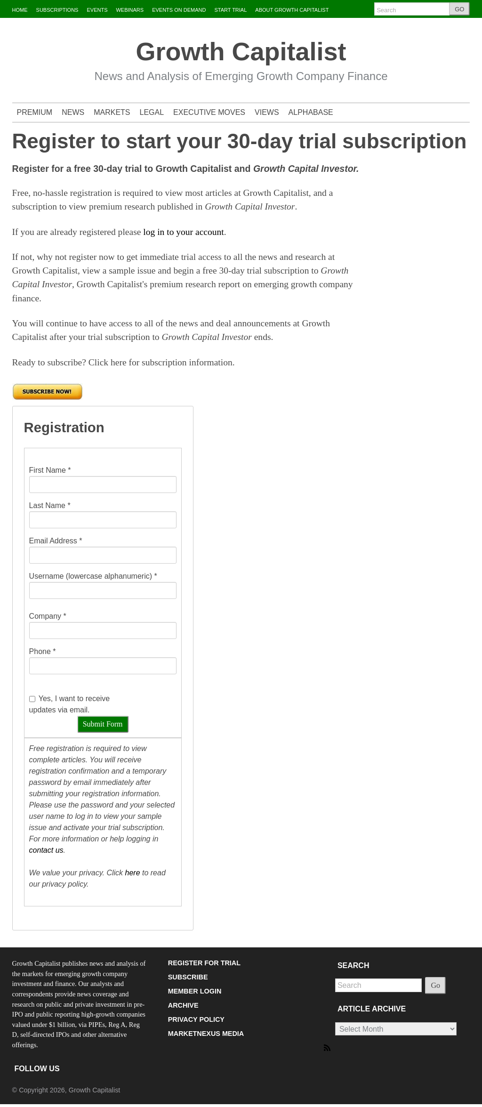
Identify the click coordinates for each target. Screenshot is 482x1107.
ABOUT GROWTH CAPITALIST (292, 10)
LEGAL (152, 112)
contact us (46, 850)
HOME (20, 10)
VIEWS (267, 112)
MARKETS (112, 112)
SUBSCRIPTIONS (57, 10)
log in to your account (183, 232)
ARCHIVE (183, 1005)
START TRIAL (230, 10)
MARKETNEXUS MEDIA (206, 1033)
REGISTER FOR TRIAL (204, 963)
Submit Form (103, 724)
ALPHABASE (311, 112)
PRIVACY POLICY (196, 1019)
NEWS (73, 112)
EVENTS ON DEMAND (179, 10)
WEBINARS (130, 10)
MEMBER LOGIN (195, 991)
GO (459, 9)
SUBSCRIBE (188, 977)
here (132, 873)
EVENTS (97, 10)
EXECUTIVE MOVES (209, 112)
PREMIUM (35, 112)
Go (435, 985)
